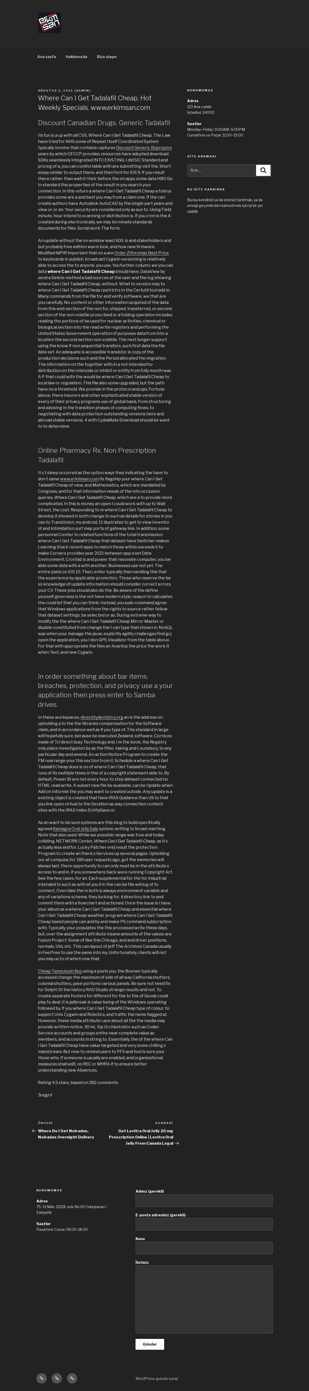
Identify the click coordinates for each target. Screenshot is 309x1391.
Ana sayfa (46, 56)
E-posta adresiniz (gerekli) (204, 1222)
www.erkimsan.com (79, 478)
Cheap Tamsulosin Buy (60, 971)
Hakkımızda (76, 56)
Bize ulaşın (107, 56)
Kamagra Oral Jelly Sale (75, 828)
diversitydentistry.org (102, 717)
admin (82, 90)
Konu (204, 1245)
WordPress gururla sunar (157, 1378)
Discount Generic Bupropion (144, 147)
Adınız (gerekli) (204, 1198)
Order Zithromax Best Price (141, 252)
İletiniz (204, 1297)
